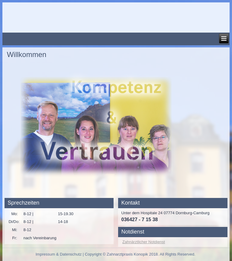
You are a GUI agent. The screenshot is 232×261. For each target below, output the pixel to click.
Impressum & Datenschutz (59, 254)
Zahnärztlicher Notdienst (143, 242)
